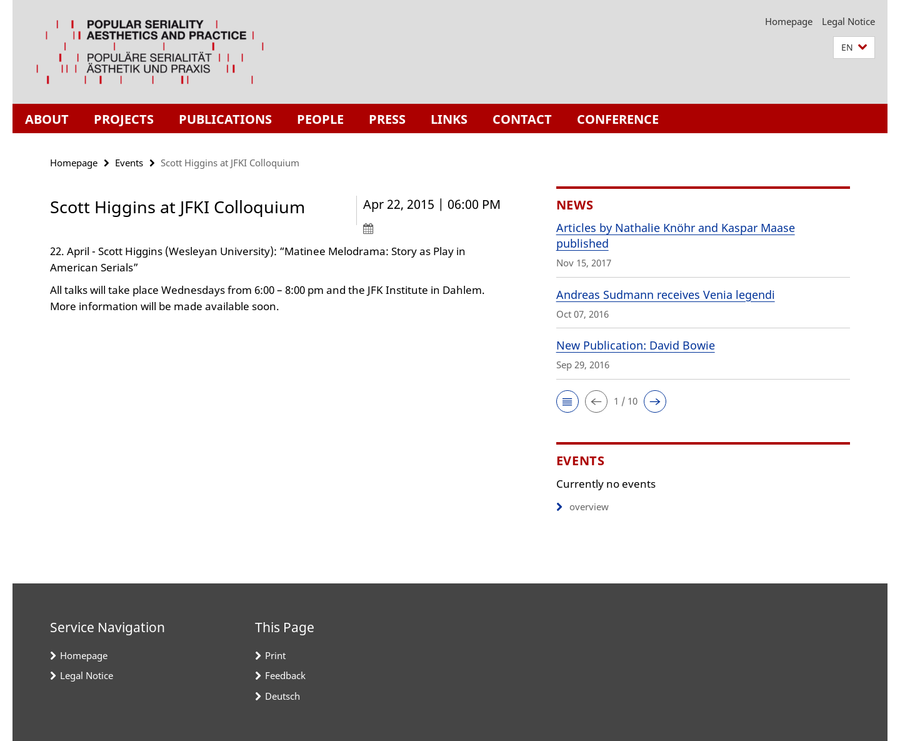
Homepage (788, 21)
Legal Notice (848, 21)
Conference (618, 119)
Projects (124, 119)
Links (449, 119)
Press (387, 119)
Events (129, 162)
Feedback (285, 675)
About (47, 119)
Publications (225, 119)
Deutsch (282, 696)
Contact (522, 119)
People (320, 119)
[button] (854, 47)
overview (582, 506)
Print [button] (275, 655)
